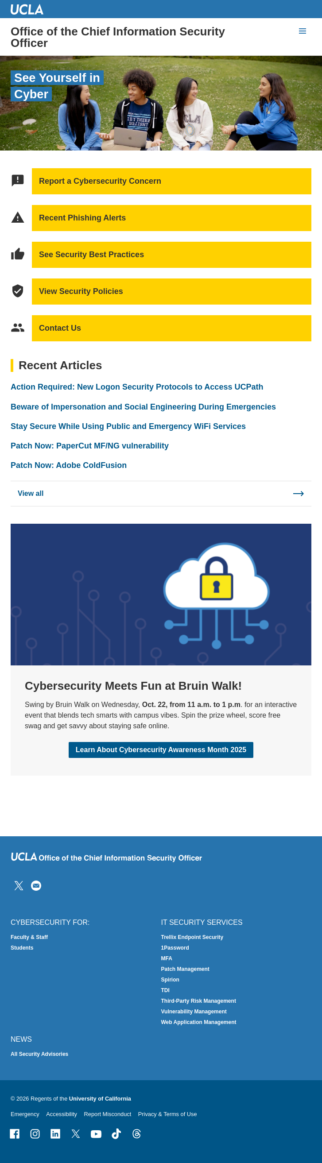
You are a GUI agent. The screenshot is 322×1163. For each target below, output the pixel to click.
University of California (100, 1098)
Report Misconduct (108, 1114)
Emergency (25, 1114)
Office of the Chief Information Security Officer (118, 37)
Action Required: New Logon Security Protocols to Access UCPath (137, 387)
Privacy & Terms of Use (167, 1114)
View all (30, 493)
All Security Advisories (39, 1054)
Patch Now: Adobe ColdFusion (69, 465)
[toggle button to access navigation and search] (302, 31)
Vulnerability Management (194, 1011)
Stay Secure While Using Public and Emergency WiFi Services (128, 426)
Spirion (170, 980)
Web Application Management (199, 1022)
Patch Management (185, 969)
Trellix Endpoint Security (192, 937)
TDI (165, 990)
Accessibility (61, 1114)
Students (22, 948)
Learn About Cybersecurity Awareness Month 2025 (161, 750)
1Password (175, 948)
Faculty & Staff (29, 937)
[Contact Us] (36, 885)
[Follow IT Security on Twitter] (18, 885)
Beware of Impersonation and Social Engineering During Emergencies (143, 406)
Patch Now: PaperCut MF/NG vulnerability (90, 445)
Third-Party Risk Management (198, 1001)
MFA (166, 958)
